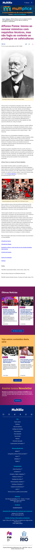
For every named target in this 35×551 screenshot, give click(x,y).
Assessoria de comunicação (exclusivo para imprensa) (17, 511)
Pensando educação (17, 441)
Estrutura (17, 424)
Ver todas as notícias (17, 331)
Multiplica (17, 459)
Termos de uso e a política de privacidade (17, 491)
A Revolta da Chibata (6, 244)
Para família (17, 436)
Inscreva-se (18, 400)
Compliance (17, 471)
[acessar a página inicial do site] (7, 2)
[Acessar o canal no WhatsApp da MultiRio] (26, 414)
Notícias (8, 19)
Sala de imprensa (17, 426)
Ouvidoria (17, 505)
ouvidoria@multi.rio (17, 507)
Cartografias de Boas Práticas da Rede (17, 453)
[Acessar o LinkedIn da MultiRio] (31, 414)
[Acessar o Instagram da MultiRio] (9, 414)
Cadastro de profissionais (17, 486)
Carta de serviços (17, 469)
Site (17, 419)
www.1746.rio (19, 523)
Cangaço (3, 260)
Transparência (17, 466)
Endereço (17, 496)
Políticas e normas (17, 476)
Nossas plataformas (17, 448)
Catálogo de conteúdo (17, 429)
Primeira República (11, 173)
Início (3, 19)
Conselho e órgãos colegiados (17, 474)
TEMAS (17, 461)
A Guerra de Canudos (6, 252)
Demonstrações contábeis (17, 481)
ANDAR (17, 451)
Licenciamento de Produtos (17, 443)
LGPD (17, 489)
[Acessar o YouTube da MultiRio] (3, 414)
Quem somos (17, 422)
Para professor (17, 431)
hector (17, 456)
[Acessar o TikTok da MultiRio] (15, 414)
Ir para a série (17, 380)
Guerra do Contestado (6, 257)
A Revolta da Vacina (6, 241)
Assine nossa (17, 388)
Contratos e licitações (17, 484)
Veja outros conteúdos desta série (15, 340)
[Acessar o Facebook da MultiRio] (20, 414)
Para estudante (17, 433)
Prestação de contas (17, 479)
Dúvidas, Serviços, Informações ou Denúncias (17, 518)
